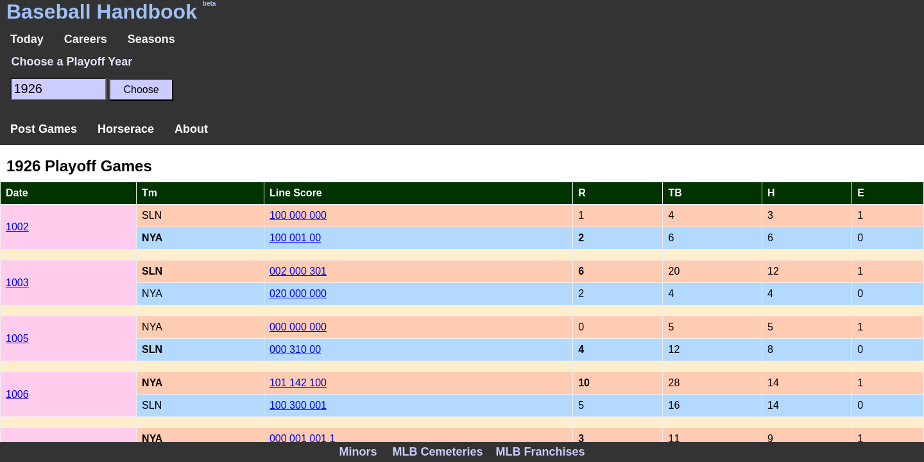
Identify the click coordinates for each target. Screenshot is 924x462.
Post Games (43, 129)
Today (27, 39)
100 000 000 (298, 215)
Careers (85, 39)
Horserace (126, 129)
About (191, 129)
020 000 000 (298, 293)
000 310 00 (295, 349)
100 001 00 (295, 237)
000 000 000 (298, 326)
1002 (17, 226)
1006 (17, 394)
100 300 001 (298, 405)
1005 (17, 338)
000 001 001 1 (302, 438)
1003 (17, 282)
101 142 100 (298, 382)
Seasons (151, 39)
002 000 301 (298, 271)
